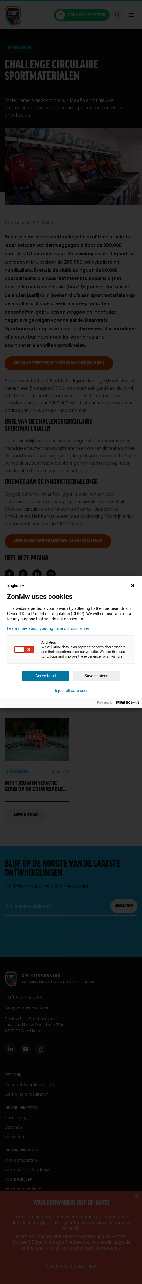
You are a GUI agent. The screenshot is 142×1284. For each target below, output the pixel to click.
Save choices (96, 676)
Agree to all (45, 676)
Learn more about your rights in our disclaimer (48, 628)
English (16, 585)
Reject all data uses (71, 690)
